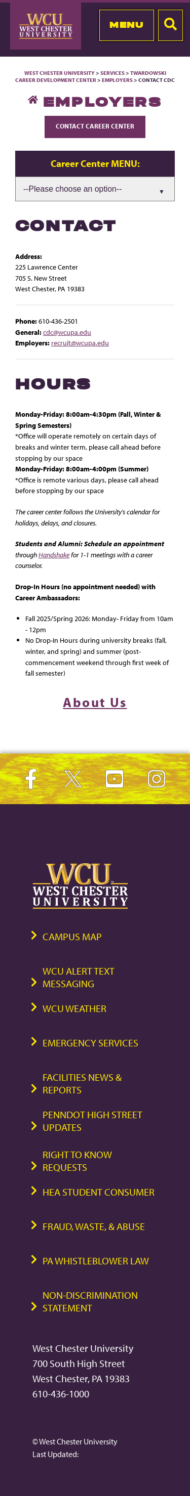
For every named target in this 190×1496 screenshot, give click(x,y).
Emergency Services (90, 1042)
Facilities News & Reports (82, 1083)
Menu (126, 24)
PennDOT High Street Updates (92, 1120)
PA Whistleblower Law (96, 1260)
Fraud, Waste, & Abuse (94, 1226)
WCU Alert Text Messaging (79, 977)
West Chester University (59, 72)
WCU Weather (74, 1008)
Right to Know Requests (77, 1160)
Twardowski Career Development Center (90, 76)
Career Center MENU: (95, 163)
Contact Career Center (95, 126)
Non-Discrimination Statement (90, 1301)
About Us (95, 702)
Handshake (54, 554)
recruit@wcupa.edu (80, 342)
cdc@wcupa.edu (67, 332)
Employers (117, 79)
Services (112, 72)
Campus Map (72, 936)
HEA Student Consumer (99, 1191)
